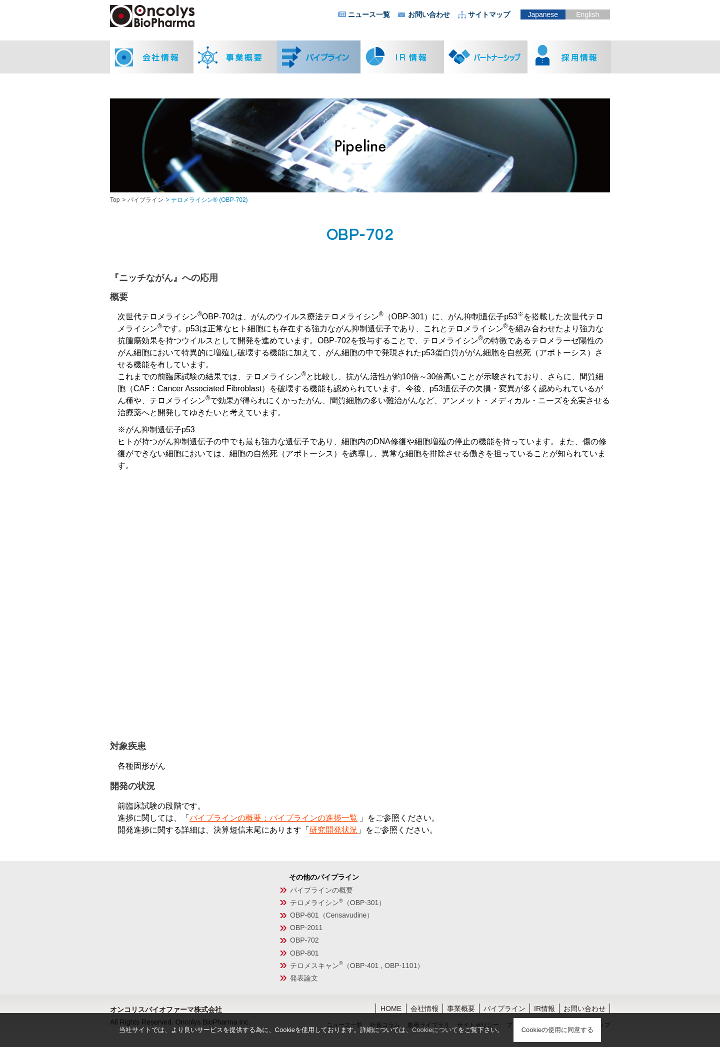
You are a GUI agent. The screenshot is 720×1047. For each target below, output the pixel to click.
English (587, 14)
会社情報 (424, 1009)
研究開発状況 (334, 830)
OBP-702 (304, 940)
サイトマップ (489, 14)
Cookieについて (435, 1030)
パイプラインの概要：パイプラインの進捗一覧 (274, 818)
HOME (391, 1009)
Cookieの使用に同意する (558, 1030)
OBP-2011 (306, 928)
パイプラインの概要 (321, 890)
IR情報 (544, 1009)
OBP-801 (304, 953)
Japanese (543, 14)
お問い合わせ (429, 14)
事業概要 (461, 1009)
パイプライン (146, 199)
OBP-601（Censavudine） (332, 915)
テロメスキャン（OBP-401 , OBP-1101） (357, 966)
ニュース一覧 (369, 14)
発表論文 (304, 978)
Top (115, 199)
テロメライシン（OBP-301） (338, 903)
